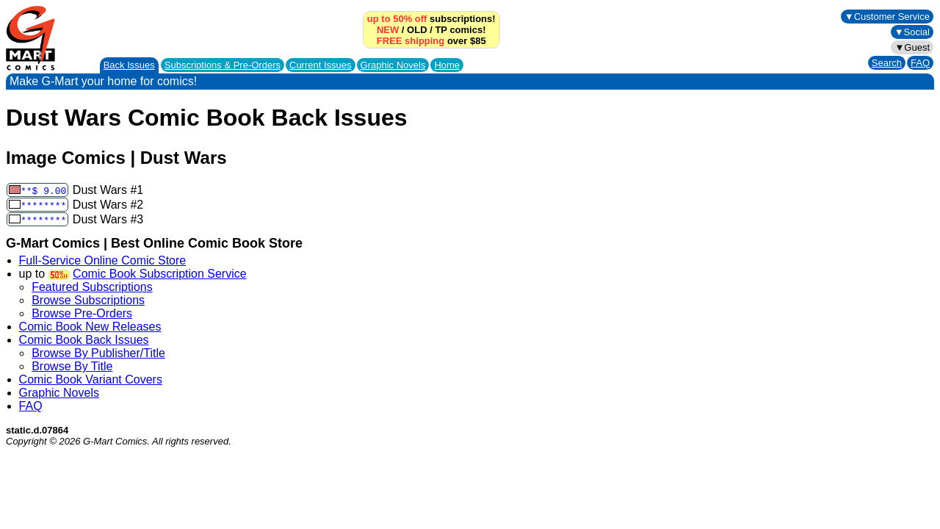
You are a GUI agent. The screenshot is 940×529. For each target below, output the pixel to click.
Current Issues (320, 65)
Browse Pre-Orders (82, 313)
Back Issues (129, 65)
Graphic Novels (393, 65)
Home (447, 65)
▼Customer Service (887, 16)
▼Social (912, 31)
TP (440, 29)
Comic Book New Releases (90, 326)
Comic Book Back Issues (84, 340)
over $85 (431, 40)
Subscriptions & (222, 65)
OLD (417, 29)
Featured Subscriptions (92, 287)
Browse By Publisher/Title (98, 353)
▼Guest (912, 47)
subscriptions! (431, 18)
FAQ (920, 62)
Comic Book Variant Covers (90, 379)
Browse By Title (72, 366)
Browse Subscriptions (88, 300)
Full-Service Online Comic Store (103, 260)
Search (887, 62)
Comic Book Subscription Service (160, 273)
